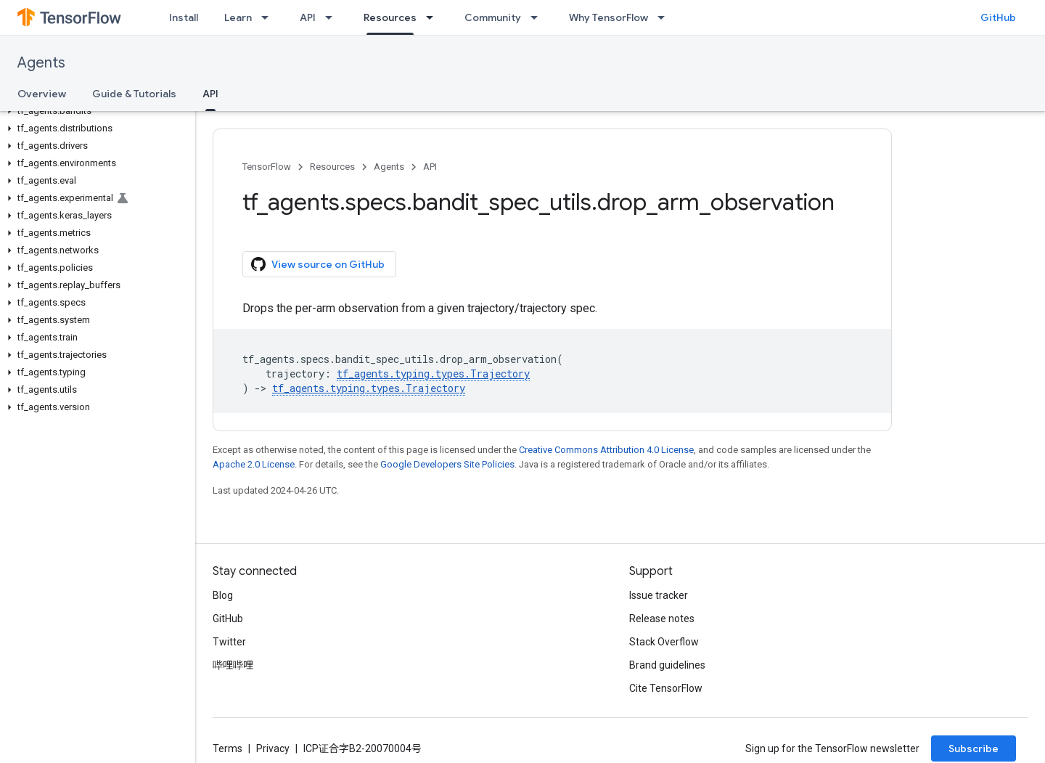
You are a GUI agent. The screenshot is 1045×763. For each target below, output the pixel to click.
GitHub (998, 17)
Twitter (229, 642)
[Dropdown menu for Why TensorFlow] (665, 17)
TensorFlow (266, 166)
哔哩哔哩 (233, 665)
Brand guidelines (667, 665)
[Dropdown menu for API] (333, 17)
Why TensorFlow (608, 17)
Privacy (273, 748)
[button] (94, 111)
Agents (41, 63)
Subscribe (973, 748)
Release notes (661, 618)
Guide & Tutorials (134, 93)
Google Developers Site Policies (447, 464)
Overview (41, 93)
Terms (227, 748)
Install (183, 17)
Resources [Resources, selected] (390, 17)
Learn (238, 17)
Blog (223, 595)
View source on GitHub (318, 264)
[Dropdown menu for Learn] (269, 17)
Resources (332, 166)
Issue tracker (658, 595)
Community (492, 17)
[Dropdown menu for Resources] (434, 17)
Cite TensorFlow (665, 688)
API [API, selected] (210, 93)
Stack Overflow (664, 642)
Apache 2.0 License (254, 464)
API (308, 17)
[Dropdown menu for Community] (538, 17)
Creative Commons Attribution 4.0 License (606, 449)
